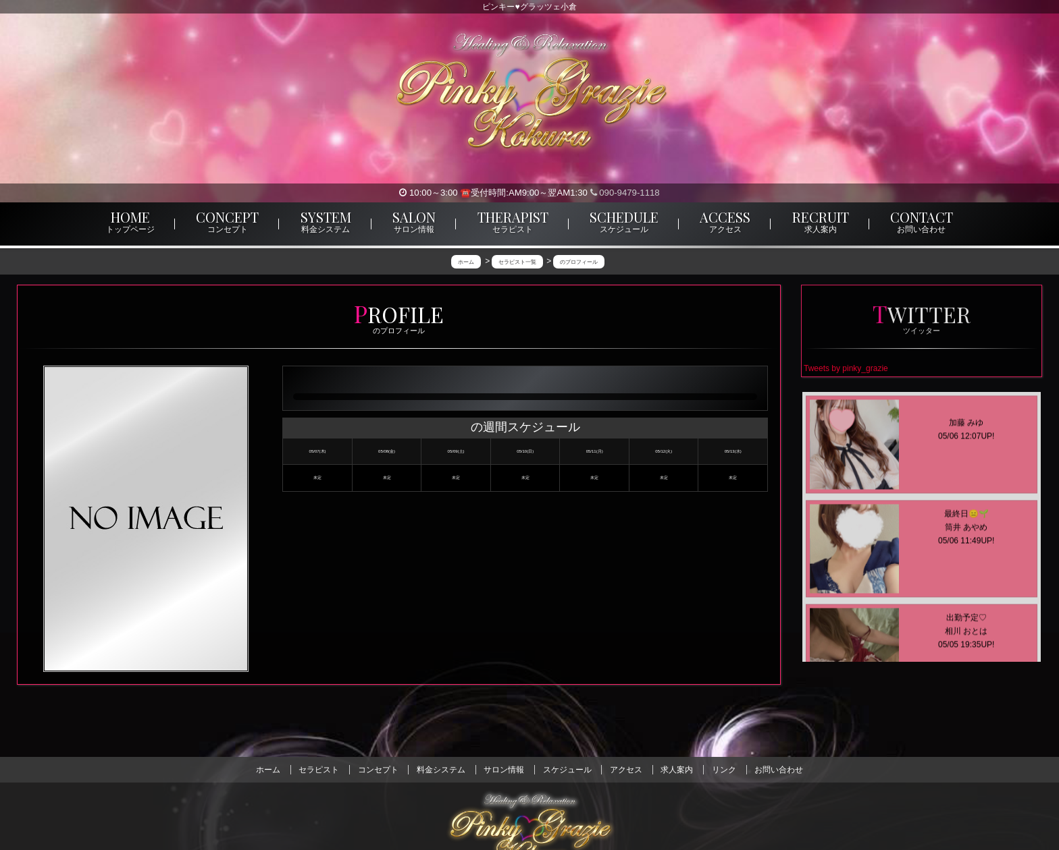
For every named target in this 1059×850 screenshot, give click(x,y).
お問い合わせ (778, 769)
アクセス (626, 769)
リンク (724, 769)
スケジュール (567, 769)
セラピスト (319, 769)
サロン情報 (504, 769)
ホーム (268, 769)
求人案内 (677, 769)
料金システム (441, 769)
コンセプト (378, 769)
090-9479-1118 (625, 193)
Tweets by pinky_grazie (846, 369)
